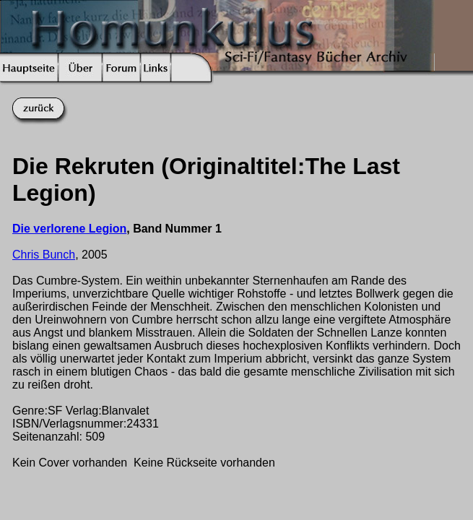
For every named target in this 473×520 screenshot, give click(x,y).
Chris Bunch (43, 254)
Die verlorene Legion (69, 228)
